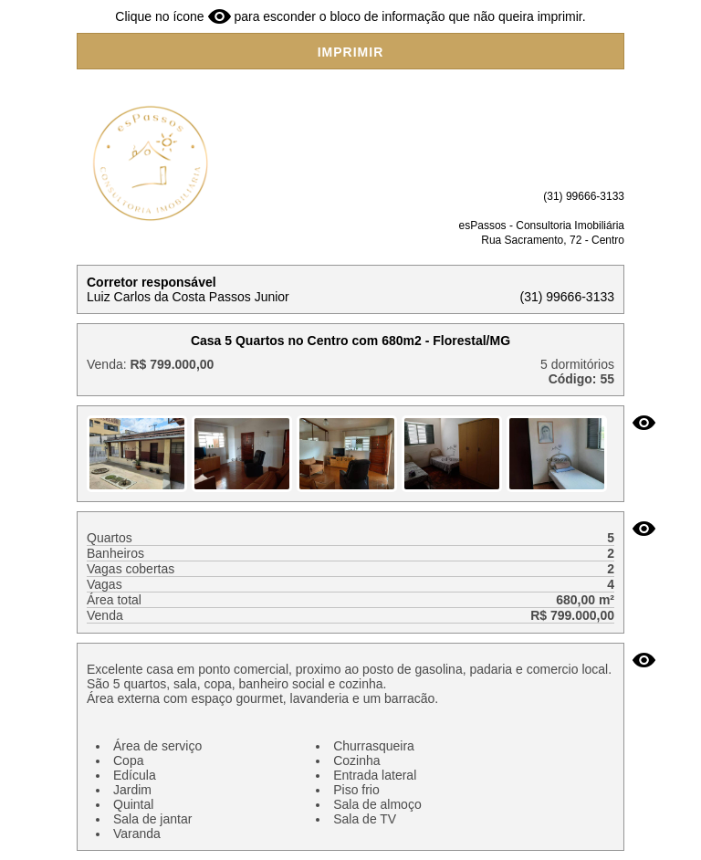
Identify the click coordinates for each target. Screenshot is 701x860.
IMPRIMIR (351, 52)
